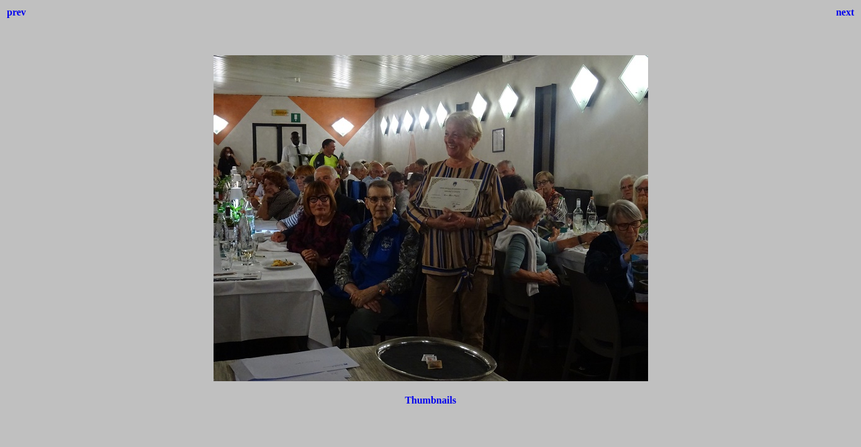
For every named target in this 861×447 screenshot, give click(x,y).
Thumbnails (430, 400)
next (845, 12)
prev (16, 12)
